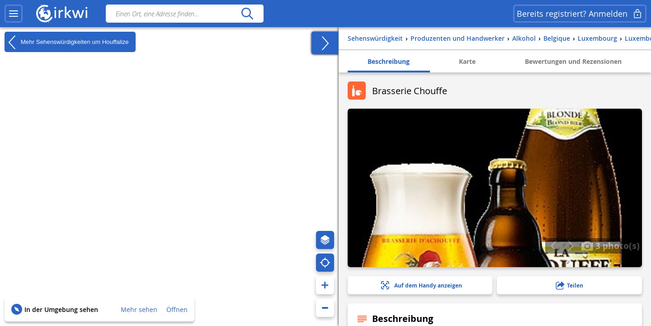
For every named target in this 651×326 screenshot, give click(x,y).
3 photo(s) (610, 245)
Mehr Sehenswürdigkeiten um (67, 42)
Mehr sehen (139, 309)
